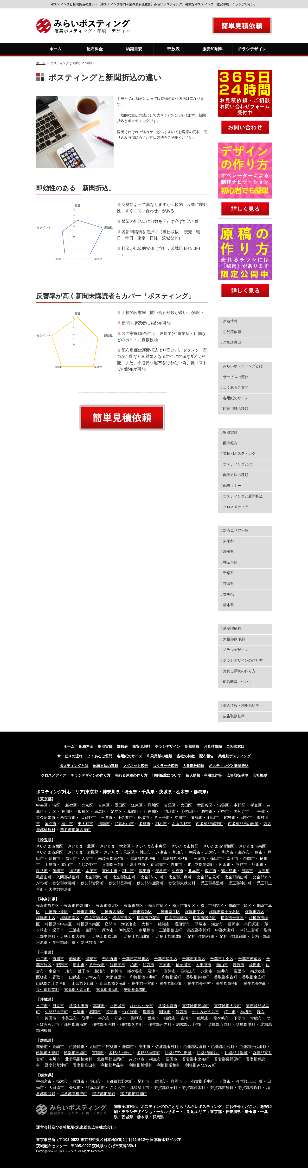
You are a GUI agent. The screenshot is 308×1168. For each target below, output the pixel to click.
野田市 (62, 965)
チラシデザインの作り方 (243, 660)
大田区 (186, 805)
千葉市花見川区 (135, 959)
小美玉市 (69, 1018)
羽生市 (128, 871)
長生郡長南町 (47, 990)
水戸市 (42, 1006)
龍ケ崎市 (221, 1018)
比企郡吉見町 (208, 877)
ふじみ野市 (87, 864)
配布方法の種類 (235, 475)
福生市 (67, 824)
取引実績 (230, 432)
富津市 (170, 971)
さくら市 (117, 1088)
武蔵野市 (88, 817)
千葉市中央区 (221, 959)
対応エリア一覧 (235, 530)
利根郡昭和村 (168, 1065)
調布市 (206, 811)
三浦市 (75, 930)
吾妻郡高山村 (84, 1065)
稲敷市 (170, 1018)
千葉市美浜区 (193, 959)
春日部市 (158, 864)
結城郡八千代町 (189, 1024)
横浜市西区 (254, 912)
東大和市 (85, 824)
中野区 (239, 805)
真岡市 (176, 1081)
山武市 (75, 977)
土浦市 (78, 1012)
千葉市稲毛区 (165, 959)
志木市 (211, 852)
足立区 (116, 811)
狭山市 (67, 864)
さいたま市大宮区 (115, 846)
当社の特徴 (186, 756)
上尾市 (50, 864)
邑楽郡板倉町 (194, 1047)
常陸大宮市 (167, 1006)
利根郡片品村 (112, 1065)
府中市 (223, 811)
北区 (52, 811)
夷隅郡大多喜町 (77, 990)
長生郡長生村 (199, 983)
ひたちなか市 (141, 1006)
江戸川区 (151, 811)
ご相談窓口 (232, 342)
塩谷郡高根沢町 (73, 1094)
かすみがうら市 (205, 1012)
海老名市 (129, 924)
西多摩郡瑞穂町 (209, 824)
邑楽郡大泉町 (47, 1053)
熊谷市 (241, 864)
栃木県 (228, 605)
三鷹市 (106, 817)
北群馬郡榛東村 (78, 1059)
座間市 (110, 924)
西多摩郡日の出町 (243, 824)
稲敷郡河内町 (159, 1024)
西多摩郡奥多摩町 (75, 830)
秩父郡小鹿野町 (150, 883)
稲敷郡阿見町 (131, 1024)
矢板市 (75, 1088)
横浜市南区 (69, 918)
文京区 (87, 805)
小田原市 (252, 924)
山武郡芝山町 (83, 983)
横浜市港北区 (107, 905)
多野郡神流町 (148, 1053)
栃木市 (62, 1081)
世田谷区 (204, 805)
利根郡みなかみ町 (200, 1065)
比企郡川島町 (180, 877)
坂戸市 (210, 871)
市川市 (58, 959)
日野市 (246, 817)
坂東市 (153, 1018)
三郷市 (199, 858)
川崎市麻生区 (168, 912)
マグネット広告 (135, 766)
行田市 (257, 864)
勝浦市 (100, 971)
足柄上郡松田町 (105, 936)
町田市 (213, 817)
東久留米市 (45, 817)
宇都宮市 (43, 1081)
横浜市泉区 (122, 918)
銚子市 (83, 971)
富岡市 (98, 1053)
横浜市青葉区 (183, 905)
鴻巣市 (144, 871)
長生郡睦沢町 (171, 983)
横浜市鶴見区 (47, 905)
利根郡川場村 (140, 1065)
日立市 (58, 1006)
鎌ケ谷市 (135, 971)
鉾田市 (50, 1018)
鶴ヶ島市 (229, 871)
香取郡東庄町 (253, 977)
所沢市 (225, 864)
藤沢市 (233, 924)
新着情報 (230, 321)
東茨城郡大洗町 (227, 1006)
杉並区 (256, 805)
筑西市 (181, 1012)
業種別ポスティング (239, 453)
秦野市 (91, 930)
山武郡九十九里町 (51, 983)
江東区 (137, 805)
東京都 (228, 541)
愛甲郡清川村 (92, 942)
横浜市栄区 (194, 912)
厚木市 (108, 930)
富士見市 (137, 864)
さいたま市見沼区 (119, 852)
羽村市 (161, 824)
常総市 (256, 1018)
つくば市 (130, 1012)
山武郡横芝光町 (113, 983)
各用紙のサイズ (235, 398)
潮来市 (165, 1012)
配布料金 (94, 49)
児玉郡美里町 (212, 883)
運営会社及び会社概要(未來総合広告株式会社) (76, 1127)
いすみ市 (93, 977)
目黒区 (170, 805)
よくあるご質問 (235, 387)
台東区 (104, 805)
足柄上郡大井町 (73, 936)
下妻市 (239, 1018)
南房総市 (258, 971)
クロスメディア (235, 507)
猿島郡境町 (245, 1024)
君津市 (153, 971)
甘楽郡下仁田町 (178, 1053)
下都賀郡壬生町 (200, 1081)
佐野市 (78, 1081)
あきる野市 (181, 824)
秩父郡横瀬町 (64, 883)
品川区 (153, 805)
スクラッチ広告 (165, 766)
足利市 (143, 1081)
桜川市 (230, 1012)
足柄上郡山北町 (137, 936)
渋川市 (54, 1059)
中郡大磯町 (224, 930)
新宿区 (71, 805)
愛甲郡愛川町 (64, 942)
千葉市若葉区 (249, 959)
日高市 (247, 871)
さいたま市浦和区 (218, 846)
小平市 (260, 811)
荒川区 (67, 811)
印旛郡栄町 (171, 977)
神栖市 (246, 1012)
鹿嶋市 (148, 1012)
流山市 (78, 965)
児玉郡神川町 (239, 883)
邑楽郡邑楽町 (75, 1053)
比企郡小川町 (152, 877)
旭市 (69, 971)
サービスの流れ (235, 377)
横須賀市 (182, 924)
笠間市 (111, 1012)
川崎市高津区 (84, 912)
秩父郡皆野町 (92, 883)
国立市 (50, 824)
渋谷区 (223, 805)
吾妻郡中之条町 (195, 1059)
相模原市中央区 (58, 924)
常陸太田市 (78, 1006)
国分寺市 (241, 811)
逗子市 (58, 930)
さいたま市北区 (81, 846)
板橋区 (83, 811)
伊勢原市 (126, 930)
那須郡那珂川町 (133, 1094)
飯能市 (58, 871)
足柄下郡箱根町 (201, 936)
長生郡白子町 (227, 983)
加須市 (75, 871)
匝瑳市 (42, 977)
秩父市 (42, 871)
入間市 (87, 858)
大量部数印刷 (234, 639)
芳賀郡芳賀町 (249, 1088)
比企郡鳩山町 (236, 877)
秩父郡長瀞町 (120, 883)
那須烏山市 (139, 1088)
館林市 (111, 1047)
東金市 (54, 971)
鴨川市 (116, 971)
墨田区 (120, 805)
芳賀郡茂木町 (193, 1088)
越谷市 (71, 858)
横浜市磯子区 (204, 918)
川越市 (54, 858)
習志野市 (109, 959)
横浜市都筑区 (212, 905)
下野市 (225, 1081)
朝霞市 (194, 852)
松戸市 (42, 959)
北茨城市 (117, 1006)
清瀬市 (104, 824)
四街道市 (188, 971)
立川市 (180, 817)
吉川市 (176, 864)
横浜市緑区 (157, 905)
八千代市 (97, 965)
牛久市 (104, 1018)
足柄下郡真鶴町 (233, 936)
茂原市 (238, 965)
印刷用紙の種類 (235, 409)
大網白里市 (115, 977)
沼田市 (171, 1059)
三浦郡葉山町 (170, 930)
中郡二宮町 (249, 930)
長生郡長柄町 (255, 983)
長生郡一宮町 (143, 983)
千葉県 (228, 573)
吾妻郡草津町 (56, 1065)
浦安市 (91, 959)
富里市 (239, 971)
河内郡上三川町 (249, 1081)
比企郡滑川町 (96, 877)
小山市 (95, 1081)
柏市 (134, 965)
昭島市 (230, 817)
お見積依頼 (232, 332)
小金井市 (125, 817)
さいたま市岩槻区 (83, 852)
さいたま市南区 (252, 846)
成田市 (255, 965)
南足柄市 (146, 930)
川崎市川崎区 (239, 905)
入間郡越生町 (67, 877)
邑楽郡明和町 (222, 1047)
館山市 (222, 965)
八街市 (206, 971)
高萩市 (99, 1006)
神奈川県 (229, 562)
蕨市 (259, 852)
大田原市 (56, 1088)
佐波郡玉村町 (166, 1047)
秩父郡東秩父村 (181, 883)
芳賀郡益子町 (165, 1088)
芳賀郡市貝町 (221, 1088)
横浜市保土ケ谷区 (224, 912)
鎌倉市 (217, 924)
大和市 (147, 924)
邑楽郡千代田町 (252, 1047)
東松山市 (109, 871)
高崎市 (58, 1047)
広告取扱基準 (234, 716)
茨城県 (228, 584)
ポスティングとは (237, 464)
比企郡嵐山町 (123, 877)
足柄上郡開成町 (169, 936)
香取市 (58, 977)
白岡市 (249, 858)
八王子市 (162, 817)
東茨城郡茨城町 (195, 1006)
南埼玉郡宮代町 (111, 858)
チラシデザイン (252, 49)
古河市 (186, 1018)
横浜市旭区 (133, 905)
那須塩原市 (95, 1088)
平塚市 (200, 924)
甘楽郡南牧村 (208, 1053)
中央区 (42, 805)
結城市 (203, 1018)
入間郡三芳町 (113, 864)
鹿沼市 (160, 1081)
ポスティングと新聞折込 (243, 496)
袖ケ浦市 (183, 965)
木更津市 (203, 965)
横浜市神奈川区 (77, 905)
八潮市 (161, 852)
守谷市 (120, 1018)
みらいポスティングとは (243, 366)
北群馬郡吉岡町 (110, 1059)
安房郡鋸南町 (135, 990)
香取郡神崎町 (197, 977)
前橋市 (42, 1047)
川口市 (145, 852)
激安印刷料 (212, 49)
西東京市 (68, 817)
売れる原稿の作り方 (239, 671)
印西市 (148, 965)
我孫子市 (117, 965)
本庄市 (91, 871)
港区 (56, 805)
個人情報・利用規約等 (241, 705)
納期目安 (134, 49)
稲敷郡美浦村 (103, 1024)
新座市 (244, 852)
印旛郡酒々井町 (143, 977)
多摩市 (144, 824)
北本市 (194, 871)
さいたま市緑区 (49, 852)
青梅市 (197, 817)
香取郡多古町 (225, 977)
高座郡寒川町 (198, 930)
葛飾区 (133, 811)
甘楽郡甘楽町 (236, 1053)
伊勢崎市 (76, 1047)
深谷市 (161, 871)
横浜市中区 (45, 918)
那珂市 (137, 1018)
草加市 (178, 852)
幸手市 (232, 858)
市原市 (165, 965)
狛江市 (170, 811)
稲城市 (143, 817)
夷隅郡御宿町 (107, 990)
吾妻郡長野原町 (227, 1059)
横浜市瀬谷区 (96, 918)
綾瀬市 (164, 924)
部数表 (173, 49)
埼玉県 (228, 552)
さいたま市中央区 (150, 846)
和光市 (227, 852)
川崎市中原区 (56, 912)
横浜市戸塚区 (148, 918)
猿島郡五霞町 (219, 1024)
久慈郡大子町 (56, 1012)
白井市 (223, 971)
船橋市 (75, 959)
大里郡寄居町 (60, 889)
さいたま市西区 (49, 846)
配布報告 (230, 443)
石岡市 (95, 1012)
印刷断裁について (237, 682)
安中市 (144, 1047)
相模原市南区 (88, 924)
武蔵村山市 (124, 824)
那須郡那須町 (103, 1094)
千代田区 (188, 811)
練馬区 (100, 811)
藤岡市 (128, 1047)
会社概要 (260, 775)
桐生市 (155, 1059)
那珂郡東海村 (75, 1024)
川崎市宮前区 (140, 912)
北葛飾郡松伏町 (175, 858)
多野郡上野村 (120, 1053)
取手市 (87, 1018)
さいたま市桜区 (184, 846)
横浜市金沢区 (232, 918)
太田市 (95, 1047)
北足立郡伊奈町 (200, 864)
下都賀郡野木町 (119, 1081)
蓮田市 (216, 858)
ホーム (55, 49)
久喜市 (177, 871)
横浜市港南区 (176, 918)
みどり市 (136, 1059)
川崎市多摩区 (112, 912)
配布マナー (232, 485)
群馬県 (228, 594)
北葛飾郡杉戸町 (143, 858)
